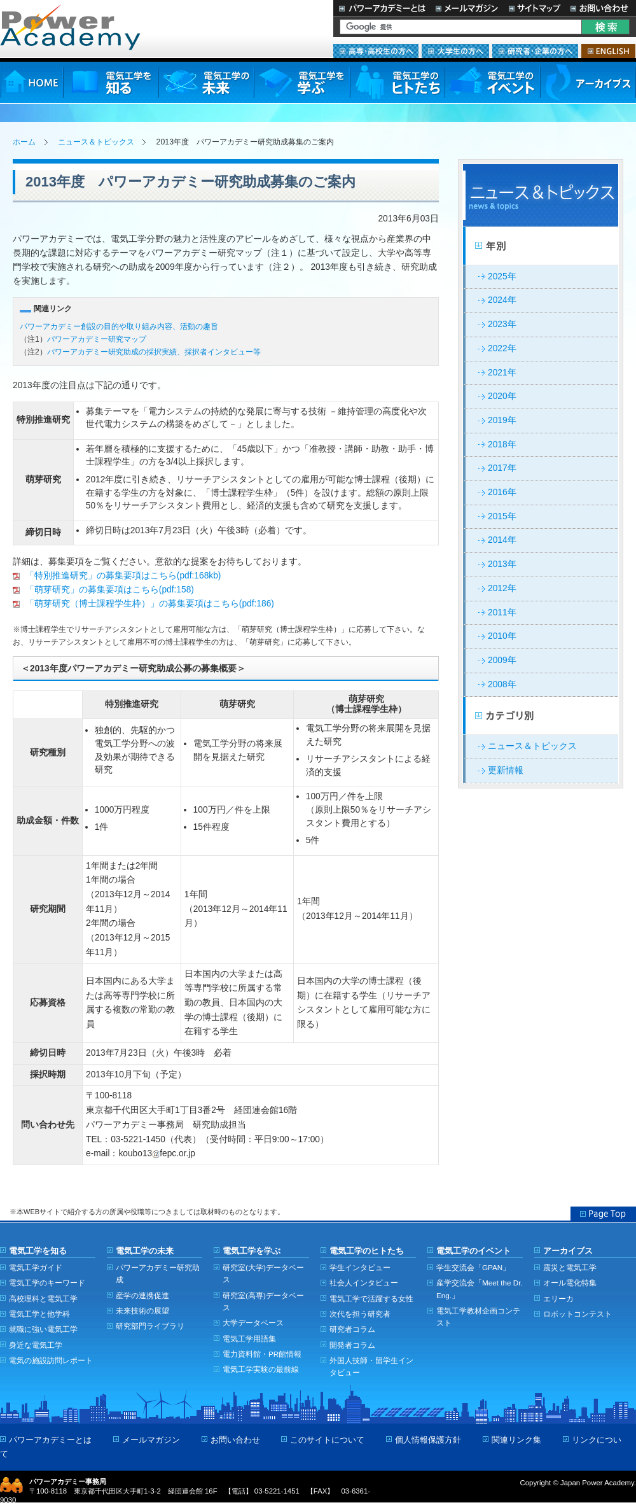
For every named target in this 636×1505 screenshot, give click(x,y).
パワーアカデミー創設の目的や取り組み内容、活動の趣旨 (119, 326)
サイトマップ (534, 8)
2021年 (502, 372)
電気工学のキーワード (47, 1282)
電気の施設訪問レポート (51, 1360)
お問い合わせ (600, 8)
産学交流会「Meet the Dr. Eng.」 (479, 1288)
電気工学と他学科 (39, 1314)
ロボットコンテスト (577, 1314)
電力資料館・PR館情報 (262, 1354)
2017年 (502, 468)
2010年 (502, 636)
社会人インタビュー (363, 1282)
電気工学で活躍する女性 (371, 1298)
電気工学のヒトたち (397, 82)
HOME (31, 82)
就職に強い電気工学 (43, 1329)
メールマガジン (467, 8)
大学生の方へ (455, 51)
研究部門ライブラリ (150, 1326)
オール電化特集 (570, 1282)
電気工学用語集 (249, 1338)
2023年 (502, 324)
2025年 (502, 276)
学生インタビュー (360, 1267)
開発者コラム (352, 1345)
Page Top (603, 1214)
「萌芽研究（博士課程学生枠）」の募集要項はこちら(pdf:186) (143, 603)
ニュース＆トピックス (96, 141)
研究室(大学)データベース (263, 1273)
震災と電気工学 (570, 1267)
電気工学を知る (110, 82)
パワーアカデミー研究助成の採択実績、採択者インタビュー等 (154, 351)
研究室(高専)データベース (263, 1301)
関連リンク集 (516, 1440)
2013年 (502, 564)
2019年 (502, 420)
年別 (540, 246)
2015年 (502, 516)
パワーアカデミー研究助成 (158, 1273)
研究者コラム (352, 1329)
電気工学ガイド (35, 1267)
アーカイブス (588, 82)
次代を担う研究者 (360, 1314)
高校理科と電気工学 (43, 1298)
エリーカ (558, 1298)
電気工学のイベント (493, 82)
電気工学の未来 (206, 82)
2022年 (502, 348)
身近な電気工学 (35, 1345)
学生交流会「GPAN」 (473, 1267)
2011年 (502, 612)
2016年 (502, 492)
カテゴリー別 (540, 716)
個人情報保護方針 (428, 1440)
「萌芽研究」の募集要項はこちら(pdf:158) (103, 589)
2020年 (502, 396)
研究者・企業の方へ (535, 51)
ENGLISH (608, 51)
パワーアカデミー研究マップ (96, 339)
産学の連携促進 (142, 1295)
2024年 (502, 300)
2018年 (502, 444)
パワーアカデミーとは (382, 8)
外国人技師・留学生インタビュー (371, 1366)
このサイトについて (327, 1440)
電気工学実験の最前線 (261, 1369)
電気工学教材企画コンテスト (478, 1316)
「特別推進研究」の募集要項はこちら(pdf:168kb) (117, 575)
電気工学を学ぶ (301, 82)
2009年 (502, 660)
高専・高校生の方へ (375, 51)
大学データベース (253, 1323)
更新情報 (505, 770)
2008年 (502, 684)
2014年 (502, 540)
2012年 (502, 588)
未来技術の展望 (142, 1310)
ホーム (24, 141)
